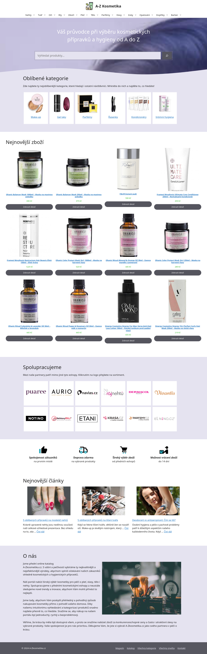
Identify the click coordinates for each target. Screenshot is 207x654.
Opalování (147, 15)
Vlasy (121, 15)
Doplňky (163, 15)
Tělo (95, 15)
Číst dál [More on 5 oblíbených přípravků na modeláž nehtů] (40, 531)
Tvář (42, 15)
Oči (53, 15)
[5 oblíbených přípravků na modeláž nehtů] (48, 501)
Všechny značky (167, 648)
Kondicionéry (138, 117)
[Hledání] (167, 55)
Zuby (133, 15)
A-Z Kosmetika (108, 6)
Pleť (85, 15)
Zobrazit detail (29, 207)
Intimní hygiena (165, 117)
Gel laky (61, 117)
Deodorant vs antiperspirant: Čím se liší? (154, 520)
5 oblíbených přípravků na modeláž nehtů (45, 520)
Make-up (36, 117)
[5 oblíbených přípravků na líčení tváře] (103, 501)
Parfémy (108, 15)
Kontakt (181, 648)
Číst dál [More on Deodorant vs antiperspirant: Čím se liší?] (168, 531)
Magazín (119, 648)
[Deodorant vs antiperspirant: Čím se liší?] (158, 501)
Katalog (131, 648)
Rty (63, 15)
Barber (177, 15)
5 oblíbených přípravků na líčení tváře (98, 520)
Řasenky (113, 117)
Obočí (73, 15)
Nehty (31, 15)
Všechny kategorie (147, 648)
